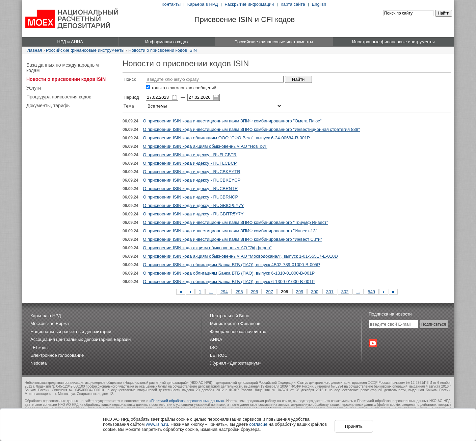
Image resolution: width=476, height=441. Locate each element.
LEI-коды (39, 347)
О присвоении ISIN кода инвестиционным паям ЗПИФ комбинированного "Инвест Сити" (232, 239)
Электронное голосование (57, 355)
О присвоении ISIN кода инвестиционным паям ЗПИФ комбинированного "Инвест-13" (230, 230)
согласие (258, 424)
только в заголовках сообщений (181, 87)
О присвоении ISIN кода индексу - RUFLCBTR (189, 154)
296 (254, 291)
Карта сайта (293, 4)
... (211, 291)
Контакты (171, 4)
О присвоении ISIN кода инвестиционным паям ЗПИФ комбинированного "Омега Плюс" (232, 120)
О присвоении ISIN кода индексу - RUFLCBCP (190, 163)
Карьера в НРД (202, 4)
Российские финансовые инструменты (85, 50)
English (319, 4)
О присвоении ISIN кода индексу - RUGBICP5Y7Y (193, 205)
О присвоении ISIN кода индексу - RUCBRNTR (190, 188)
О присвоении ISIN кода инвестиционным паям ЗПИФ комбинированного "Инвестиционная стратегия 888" (251, 129)
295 (239, 291)
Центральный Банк (229, 315)
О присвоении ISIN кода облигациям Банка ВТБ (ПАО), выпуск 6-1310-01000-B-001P (229, 273)
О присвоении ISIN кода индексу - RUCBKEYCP (191, 180)
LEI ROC (219, 355)
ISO (213, 347)
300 (314, 291)
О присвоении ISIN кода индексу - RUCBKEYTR (191, 171)
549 (371, 291)
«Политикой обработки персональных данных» (186, 401)
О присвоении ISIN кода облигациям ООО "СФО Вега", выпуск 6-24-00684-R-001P (226, 137)
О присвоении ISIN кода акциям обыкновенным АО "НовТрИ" (205, 146)
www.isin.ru (157, 424)
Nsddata (38, 363)
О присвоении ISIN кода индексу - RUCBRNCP (190, 197)
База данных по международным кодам (62, 67)
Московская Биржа (49, 323)
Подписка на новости (390, 314)
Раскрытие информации (249, 4)
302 (345, 291)
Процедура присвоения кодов (58, 96)
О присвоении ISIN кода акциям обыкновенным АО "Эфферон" (207, 247)
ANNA (216, 339)
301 (330, 291)
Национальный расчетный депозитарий (70, 331)
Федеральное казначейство (238, 331)
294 (224, 291)
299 (299, 291)
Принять (354, 426)
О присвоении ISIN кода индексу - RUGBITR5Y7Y (193, 213)
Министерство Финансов (235, 323)
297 (269, 291)
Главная (33, 50)
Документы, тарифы (48, 105)
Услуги (33, 88)
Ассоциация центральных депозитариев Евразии (80, 339)
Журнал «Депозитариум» (235, 363)
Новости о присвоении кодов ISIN (162, 50)
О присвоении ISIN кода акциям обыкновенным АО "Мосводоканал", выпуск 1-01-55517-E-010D (240, 256)
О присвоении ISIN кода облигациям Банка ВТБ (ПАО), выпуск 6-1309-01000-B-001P (229, 281)
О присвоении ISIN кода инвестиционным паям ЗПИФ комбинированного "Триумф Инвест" (235, 222)
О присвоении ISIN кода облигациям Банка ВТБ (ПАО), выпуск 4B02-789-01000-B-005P (231, 264)
